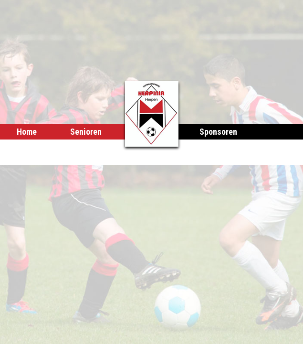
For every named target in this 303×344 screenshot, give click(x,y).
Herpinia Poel (40, 147)
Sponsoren (218, 132)
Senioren (86, 132)
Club (106, 147)
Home (27, 132)
